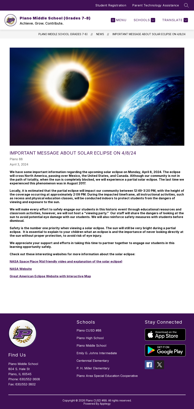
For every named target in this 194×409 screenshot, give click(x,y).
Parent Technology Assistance (155, 5)
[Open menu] (119, 20)
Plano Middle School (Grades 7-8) (63, 34)
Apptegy (105, 403)
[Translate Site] (174, 20)
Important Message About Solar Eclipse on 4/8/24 (149, 34)
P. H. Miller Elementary (93, 368)
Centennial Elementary (93, 361)
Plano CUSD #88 (89, 330)
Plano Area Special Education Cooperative (107, 376)
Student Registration (110, 5)
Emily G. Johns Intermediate (97, 353)
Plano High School (90, 338)
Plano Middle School (91, 345)
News (100, 34)
